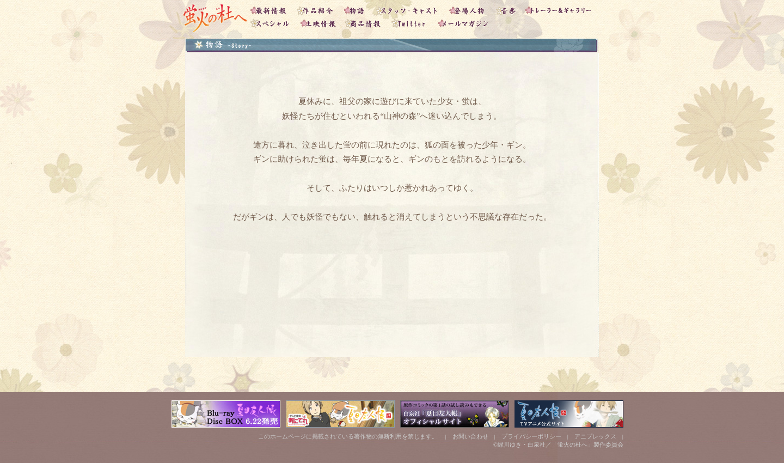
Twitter (411, 24)
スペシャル (272, 24)
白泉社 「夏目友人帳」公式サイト (454, 414)
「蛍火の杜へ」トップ (214, 16)
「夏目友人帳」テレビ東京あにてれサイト (340, 414)
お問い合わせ (470, 437)
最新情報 (271, 8)
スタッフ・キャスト (409, 8)
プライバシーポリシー (531, 437)
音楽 (508, 8)
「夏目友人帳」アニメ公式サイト (568, 414)
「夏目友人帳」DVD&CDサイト (225, 414)
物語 (357, 8)
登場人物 (469, 8)
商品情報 (365, 24)
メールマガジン (463, 24)
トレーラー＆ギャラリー (561, 8)
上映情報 (319, 24)
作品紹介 (318, 8)
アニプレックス (595, 437)
